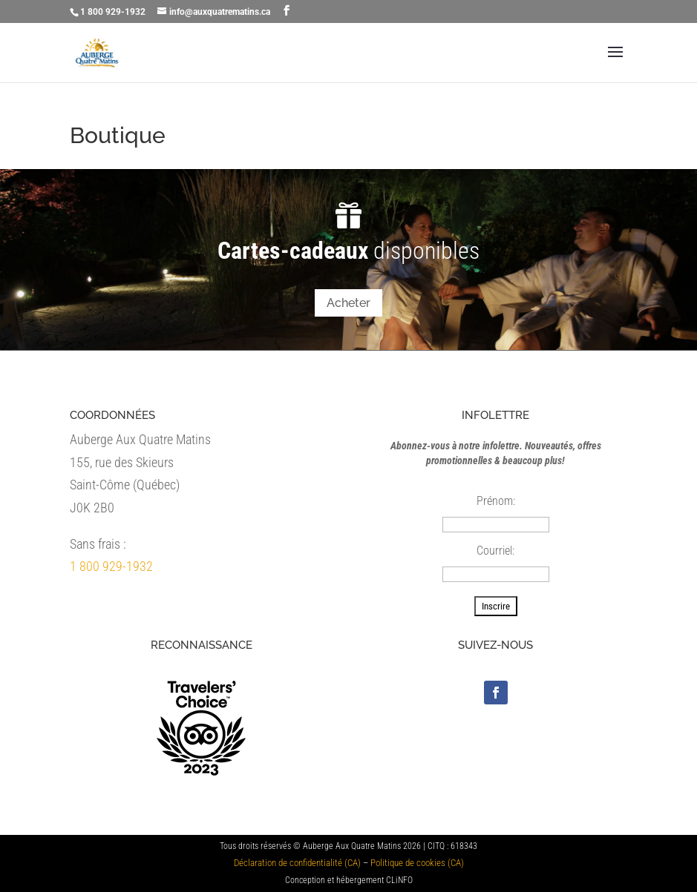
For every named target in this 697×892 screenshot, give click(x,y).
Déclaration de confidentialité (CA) (297, 862)
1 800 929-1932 (111, 566)
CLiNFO (399, 880)
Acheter (348, 303)
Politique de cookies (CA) (417, 862)
